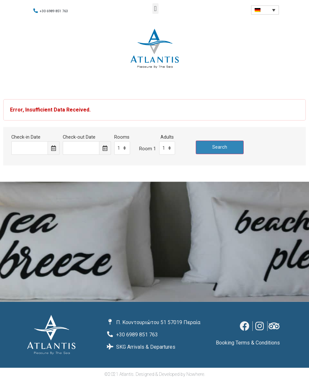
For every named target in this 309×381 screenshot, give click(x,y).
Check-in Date (25, 137)
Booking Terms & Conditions (248, 343)
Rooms (121, 137)
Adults (167, 137)
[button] (155, 8)
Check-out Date (79, 137)
